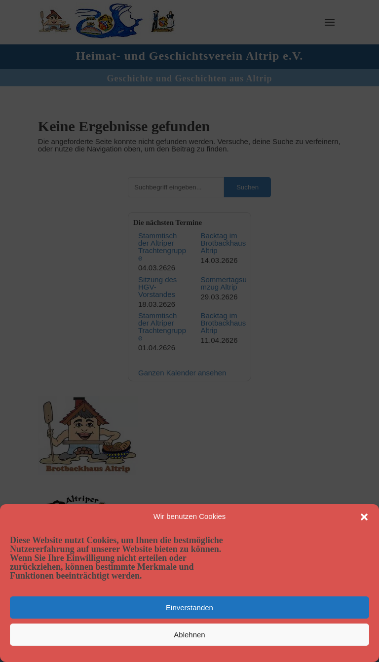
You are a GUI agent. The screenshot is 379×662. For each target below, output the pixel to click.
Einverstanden (189, 607)
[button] (364, 517)
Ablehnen (189, 634)
